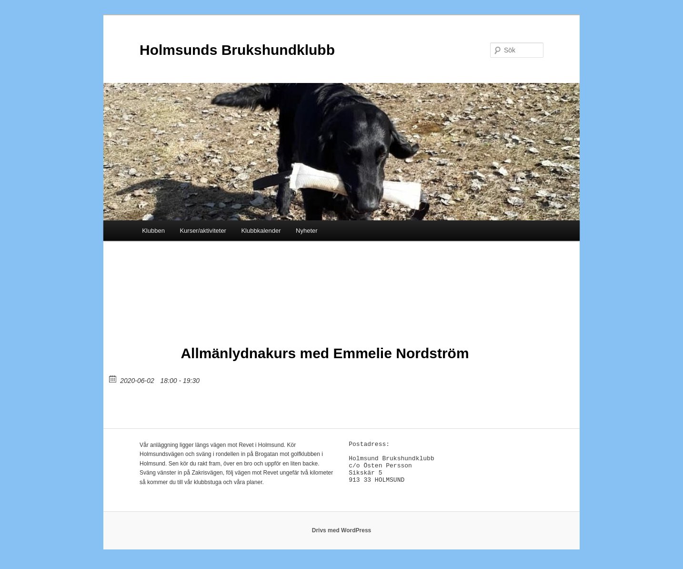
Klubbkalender (261, 230)
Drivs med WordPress (342, 535)
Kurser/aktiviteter (203, 230)
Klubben (153, 230)
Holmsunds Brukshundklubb (237, 50)
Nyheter (307, 230)
